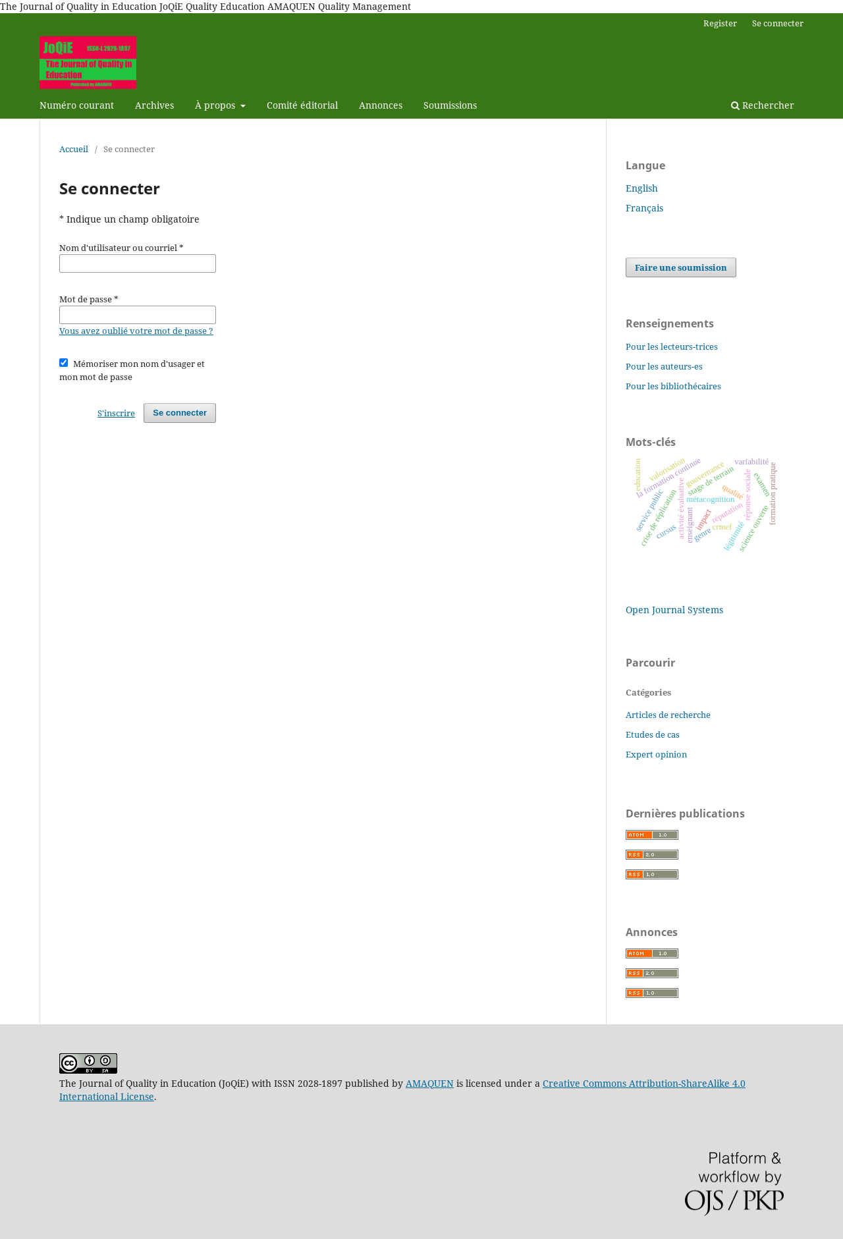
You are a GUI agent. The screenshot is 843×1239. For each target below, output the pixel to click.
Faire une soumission (681, 267)
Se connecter (777, 23)
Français (644, 208)
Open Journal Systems (674, 609)
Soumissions (450, 105)
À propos (216, 105)
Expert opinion (656, 754)
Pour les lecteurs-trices (672, 346)
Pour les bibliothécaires (673, 386)
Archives (154, 105)
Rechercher (762, 105)
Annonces (380, 105)
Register (720, 23)
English (642, 188)
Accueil (73, 149)
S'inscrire (116, 413)
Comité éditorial (302, 105)
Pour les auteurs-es (664, 366)
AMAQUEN (430, 1083)
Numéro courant (77, 105)
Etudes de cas (653, 734)
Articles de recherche (668, 715)
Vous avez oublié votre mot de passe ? (136, 331)
